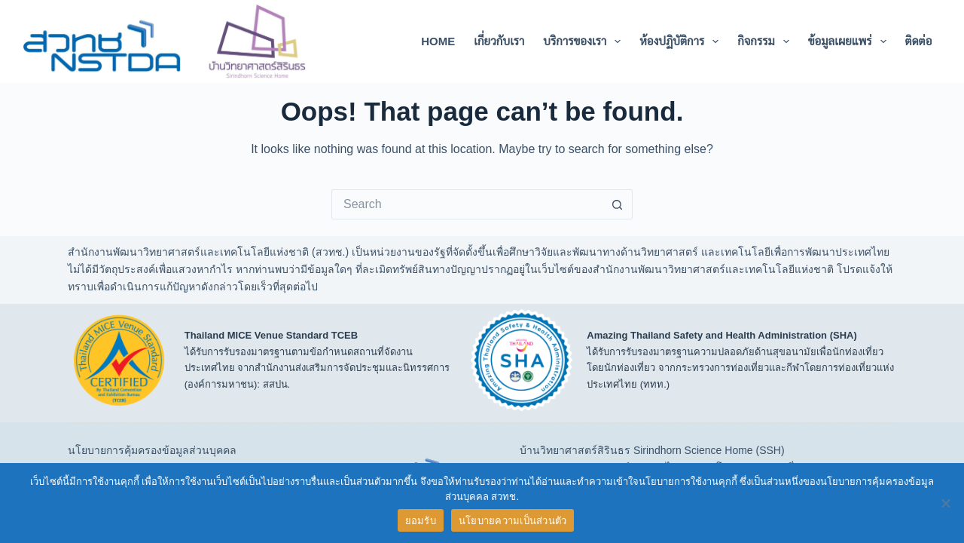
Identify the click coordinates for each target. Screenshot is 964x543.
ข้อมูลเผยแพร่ (850, 41)
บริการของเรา (585, 41)
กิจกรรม (766, 41)
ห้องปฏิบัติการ (682, 41)
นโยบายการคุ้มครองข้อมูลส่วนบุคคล (152, 450)
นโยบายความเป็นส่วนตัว (513, 520)
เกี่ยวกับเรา (499, 41)
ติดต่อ (918, 41)
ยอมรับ (420, 520)
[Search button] (617, 204)
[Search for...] (466, 204)
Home (438, 41)
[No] (945, 503)
